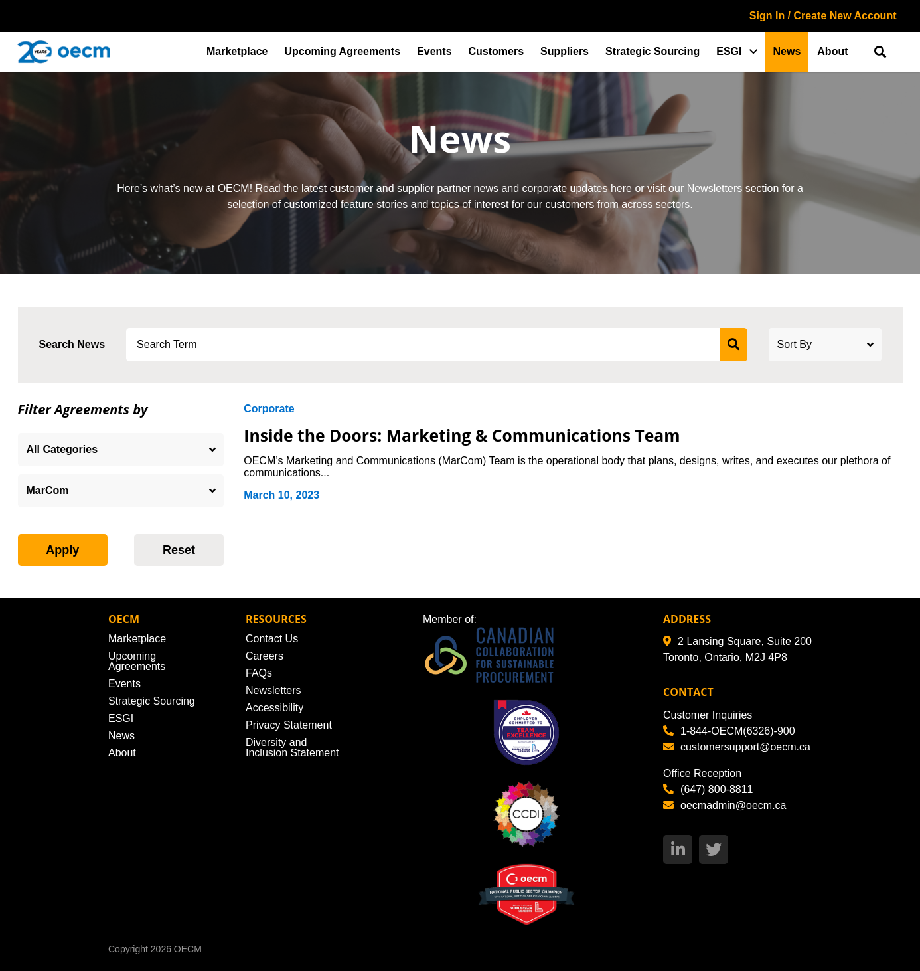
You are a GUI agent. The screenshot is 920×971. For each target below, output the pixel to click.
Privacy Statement (289, 725)
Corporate (269, 408)
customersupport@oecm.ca (736, 746)
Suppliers (564, 51)
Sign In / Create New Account (823, 15)
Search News (72, 344)
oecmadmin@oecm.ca (724, 805)
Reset (179, 550)
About (832, 51)
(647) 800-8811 (708, 789)
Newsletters (715, 188)
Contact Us (272, 638)
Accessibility (274, 707)
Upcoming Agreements (343, 51)
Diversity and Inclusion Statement (292, 747)
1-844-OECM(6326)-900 (729, 731)
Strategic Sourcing (652, 51)
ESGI (728, 51)
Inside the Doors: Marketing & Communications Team (465, 435)
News (787, 51)
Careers (264, 656)
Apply (62, 550)
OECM (188, 949)
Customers (496, 51)
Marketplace (237, 51)
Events (434, 51)
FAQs (259, 673)
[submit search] (733, 344)
